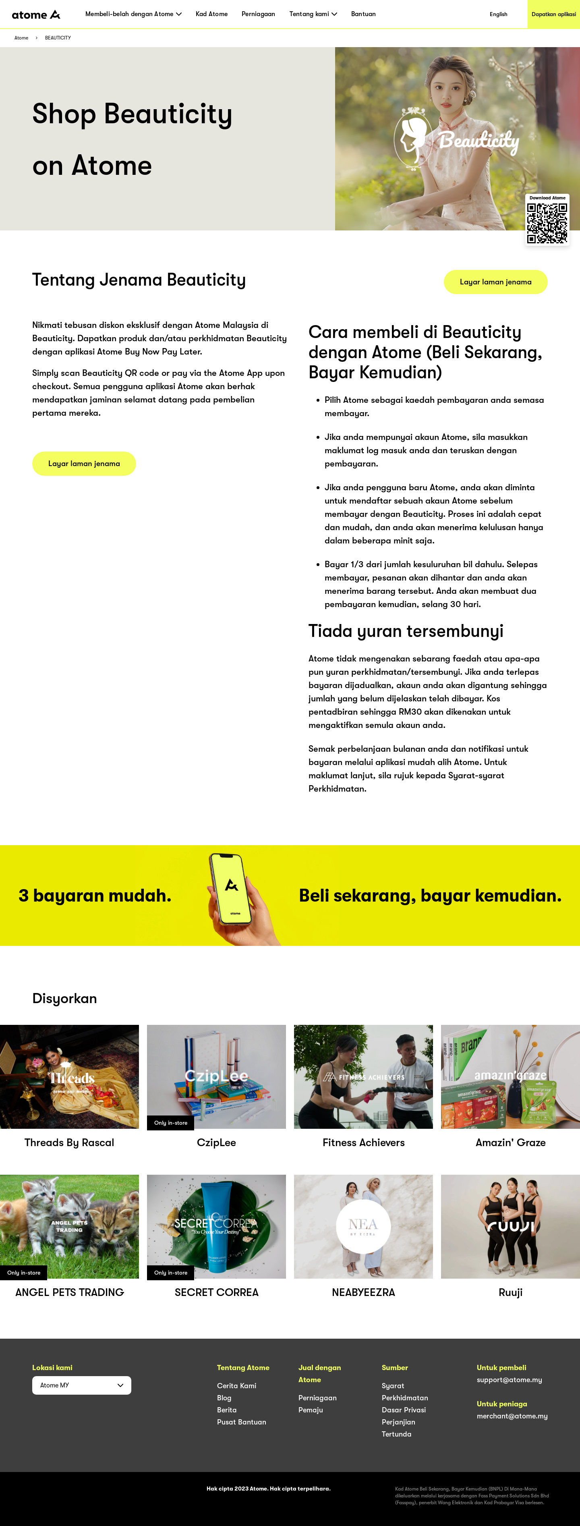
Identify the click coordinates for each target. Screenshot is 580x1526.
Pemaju (310, 1410)
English (499, 14)
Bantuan (363, 14)
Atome (21, 38)
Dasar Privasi (404, 1410)
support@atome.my (509, 1380)
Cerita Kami (236, 1386)
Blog (224, 1398)
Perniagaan (259, 14)
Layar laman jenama (84, 463)
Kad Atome (212, 14)
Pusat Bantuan (241, 1422)
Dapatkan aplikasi (554, 14)
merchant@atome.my (512, 1416)
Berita (227, 1410)
